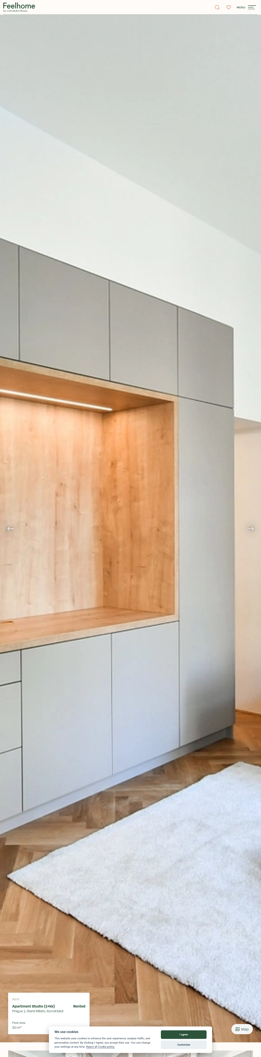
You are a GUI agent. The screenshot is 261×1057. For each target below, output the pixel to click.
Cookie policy (106, 1046)
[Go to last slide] (11, 529)
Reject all (91, 1046)
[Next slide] (250, 529)
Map (242, 1029)
